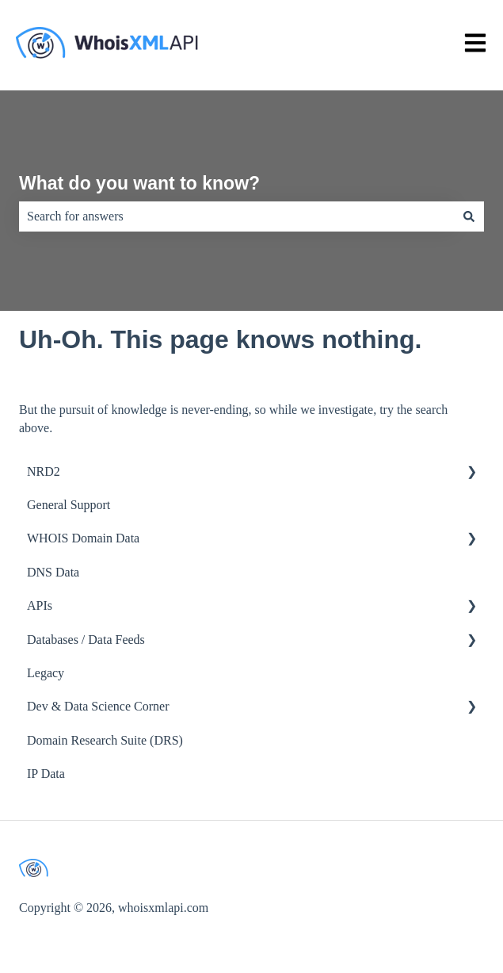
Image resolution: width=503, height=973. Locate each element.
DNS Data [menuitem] (53, 572)
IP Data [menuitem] (46, 773)
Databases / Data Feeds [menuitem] (86, 639)
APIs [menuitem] (39, 605)
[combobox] (236, 216)
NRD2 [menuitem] (43, 471)
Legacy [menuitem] (45, 673)
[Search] (469, 216)
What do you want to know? (139, 183)
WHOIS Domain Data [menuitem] (83, 538)
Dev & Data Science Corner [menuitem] (98, 706)
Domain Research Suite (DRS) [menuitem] (105, 740)
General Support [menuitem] (68, 504)
